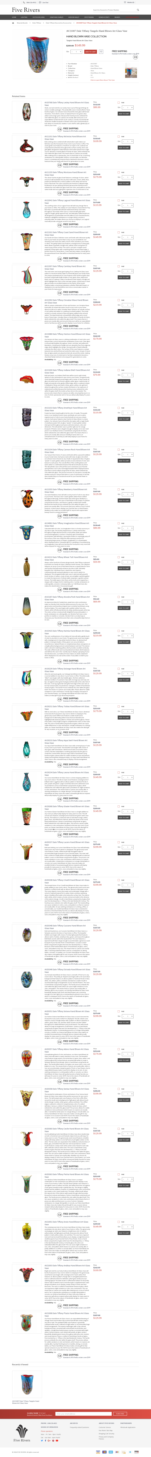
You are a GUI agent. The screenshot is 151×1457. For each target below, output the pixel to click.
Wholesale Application (127, 1427)
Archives (74, 1423)
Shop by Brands (22, 23)
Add (122, 102)
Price (95, 102)
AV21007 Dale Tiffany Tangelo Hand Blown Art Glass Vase (25, 1402)
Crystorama (89, 17)
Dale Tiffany (36, 23)
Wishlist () (129, 2)
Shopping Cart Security (106, 1434)
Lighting (24, 17)
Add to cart (90, 52)
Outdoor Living (39, 17)
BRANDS (117, 17)
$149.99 (80, 45)
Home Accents (104, 17)
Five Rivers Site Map (106, 1430)
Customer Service (132, 17)
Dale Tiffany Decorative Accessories (58, 23)
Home (14, 17)
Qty (67, 51)
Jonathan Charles (56, 17)
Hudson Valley (73, 17)
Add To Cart (124, 114)
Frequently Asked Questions (79, 1427)
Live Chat (43, 2)
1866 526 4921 (29, 2)
